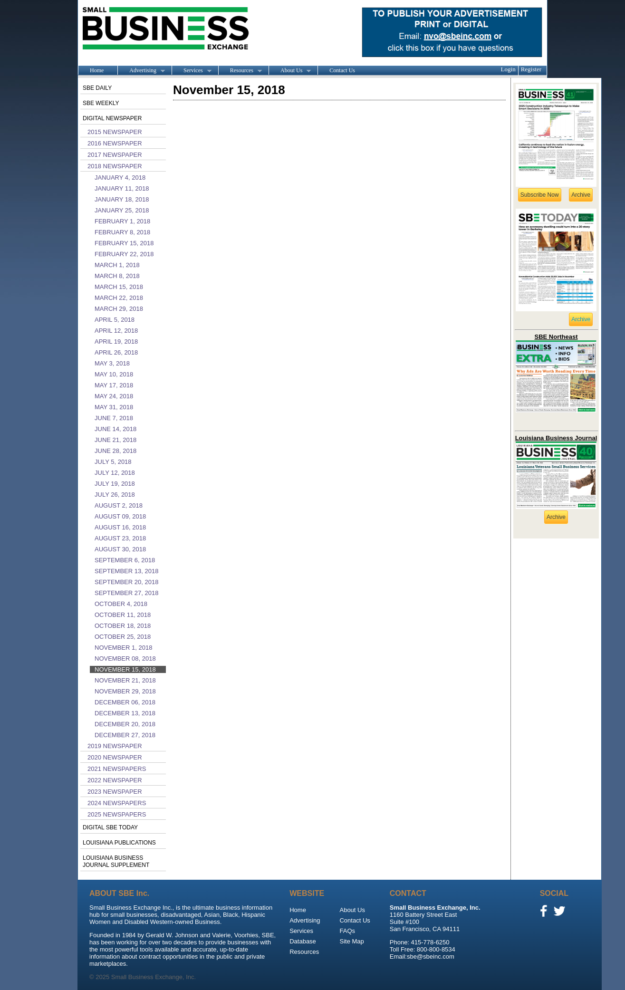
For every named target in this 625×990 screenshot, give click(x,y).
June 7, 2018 (114, 418)
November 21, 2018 (125, 680)
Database (302, 941)
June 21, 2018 (115, 439)
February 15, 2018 (124, 243)
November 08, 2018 (125, 658)
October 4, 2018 (121, 603)
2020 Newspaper (114, 757)
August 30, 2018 (120, 549)
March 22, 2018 (119, 297)
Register (531, 69)
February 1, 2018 (122, 221)
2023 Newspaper (114, 791)
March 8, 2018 (117, 275)
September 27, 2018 (126, 592)
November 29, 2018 (125, 691)
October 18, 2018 (123, 625)
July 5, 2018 (113, 461)
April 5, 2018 (115, 319)
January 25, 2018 (122, 210)
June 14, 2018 (115, 429)
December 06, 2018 (125, 702)
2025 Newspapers (116, 814)
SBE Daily (97, 88)
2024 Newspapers (116, 803)
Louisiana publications (119, 842)
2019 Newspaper (114, 746)
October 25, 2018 (123, 636)
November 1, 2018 (123, 647)
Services (192, 71)
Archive (580, 195)
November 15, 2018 (125, 669)
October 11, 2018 (123, 614)
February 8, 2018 (122, 232)
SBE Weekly (101, 103)
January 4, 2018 (120, 177)
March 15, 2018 (119, 286)
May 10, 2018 (114, 374)
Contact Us (342, 70)
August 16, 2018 (120, 527)
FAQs (347, 930)
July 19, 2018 (115, 483)
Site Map (351, 941)
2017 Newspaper (114, 154)
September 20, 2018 (126, 582)
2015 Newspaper (114, 131)
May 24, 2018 (114, 396)
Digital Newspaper (112, 118)
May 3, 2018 (112, 363)
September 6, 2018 (125, 560)
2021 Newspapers (116, 768)
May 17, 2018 (114, 385)
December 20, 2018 (125, 724)
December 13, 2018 (125, 713)
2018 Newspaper (114, 166)
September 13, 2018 (126, 571)
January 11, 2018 (122, 188)
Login (508, 69)
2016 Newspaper (114, 143)
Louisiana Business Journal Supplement (116, 861)
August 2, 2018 (119, 505)
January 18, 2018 (122, 199)
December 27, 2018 (125, 735)
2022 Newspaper (114, 780)
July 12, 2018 (115, 472)
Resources (240, 71)
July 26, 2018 (115, 494)
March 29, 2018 (119, 308)
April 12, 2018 (116, 330)
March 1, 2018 (117, 265)
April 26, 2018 (116, 352)
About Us (290, 71)
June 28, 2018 (115, 450)
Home (97, 70)
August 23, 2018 (120, 538)
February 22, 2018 (124, 254)
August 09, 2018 (120, 516)
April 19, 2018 (116, 341)
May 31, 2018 (114, 407)
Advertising (141, 71)
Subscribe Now (539, 195)
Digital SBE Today (110, 827)
